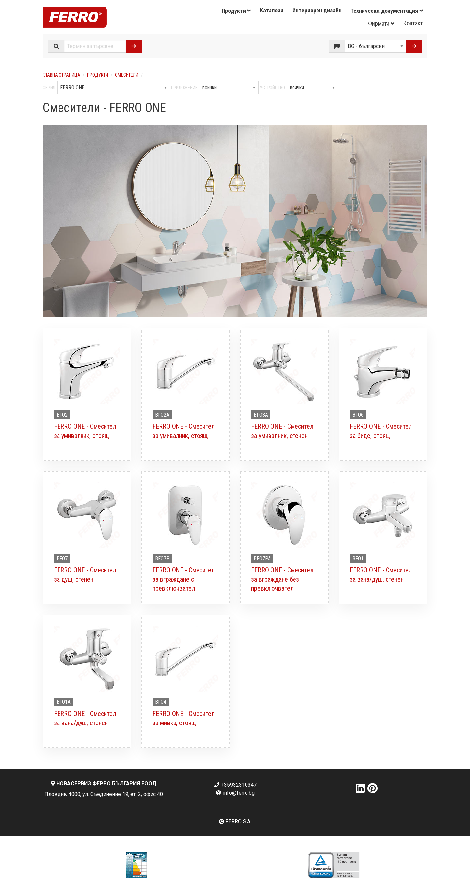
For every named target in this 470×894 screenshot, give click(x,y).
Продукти (236, 10)
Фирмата (381, 23)
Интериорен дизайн (316, 10)
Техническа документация (386, 10)
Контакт (413, 23)
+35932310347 (235, 785)
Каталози (271, 10)
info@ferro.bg (235, 793)
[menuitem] (236, 11)
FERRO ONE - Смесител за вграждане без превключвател (282, 579)
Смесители (126, 75)
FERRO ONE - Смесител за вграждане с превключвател (184, 579)
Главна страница (61, 75)
